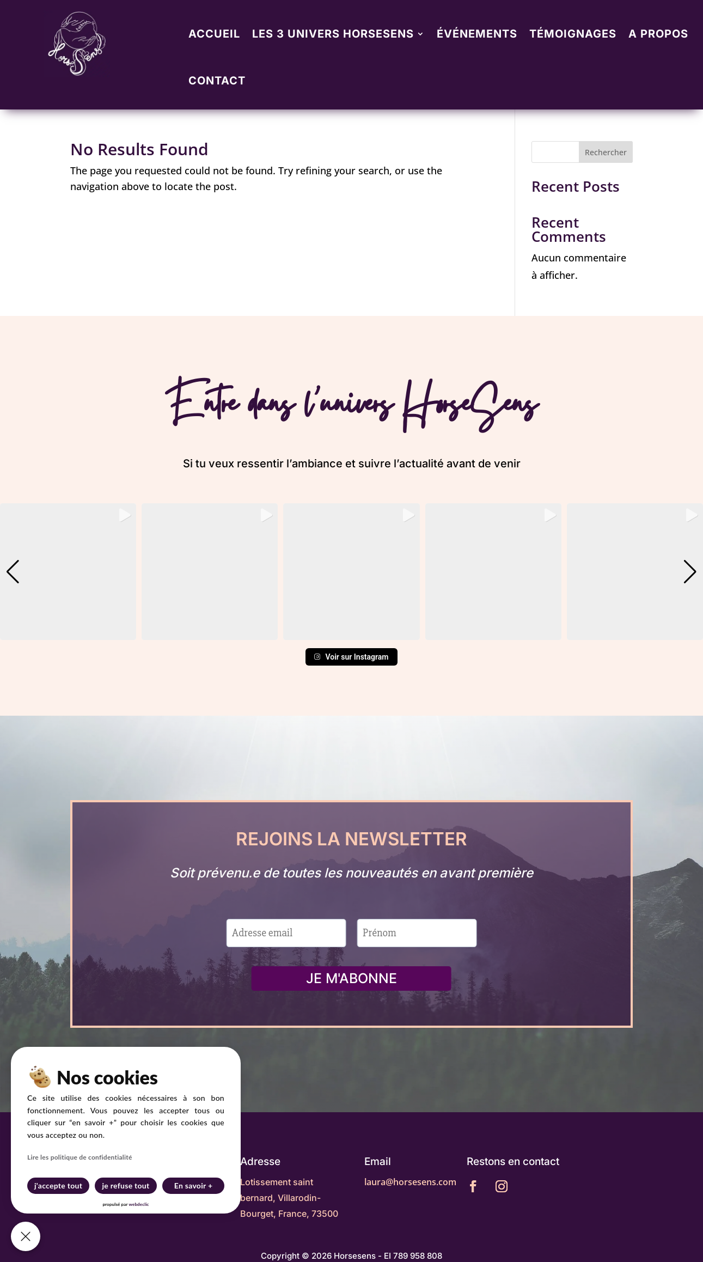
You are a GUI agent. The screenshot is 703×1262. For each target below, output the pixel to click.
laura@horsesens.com (410, 1182)
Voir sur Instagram (351, 657)
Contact (217, 80)
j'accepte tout (58, 1185)
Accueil (214, 33)
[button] (352, 632)
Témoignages (572, 33)
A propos (658, 33)
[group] (210, 571)
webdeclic (139, 1204)
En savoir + (193, 1185)
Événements (477, 33)
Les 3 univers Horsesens (333, 33)
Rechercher (606, 152)
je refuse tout (126, 1185)
